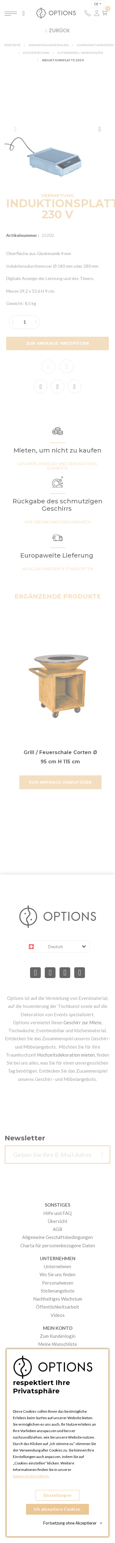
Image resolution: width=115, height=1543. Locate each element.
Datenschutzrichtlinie (30, 1476)
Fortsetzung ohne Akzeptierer (72, 1523)
